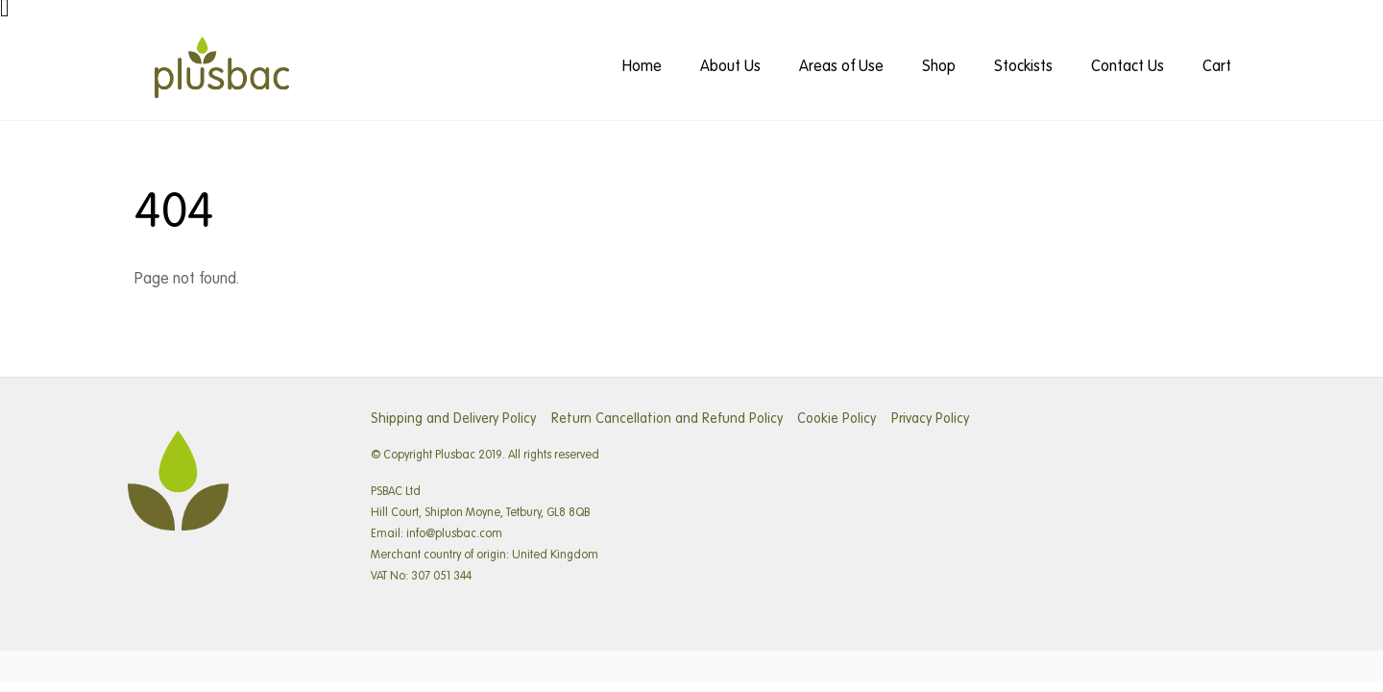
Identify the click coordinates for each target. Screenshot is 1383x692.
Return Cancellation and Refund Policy (667, 419)
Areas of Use (841, 67)
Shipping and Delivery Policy (453, 419)
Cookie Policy (836, 419)
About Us (730, 67)
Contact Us (1127, 67)
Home (642, 67)
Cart (1216, 67)
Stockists (1023, 67)
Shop (939, 67)
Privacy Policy (930, 419)
